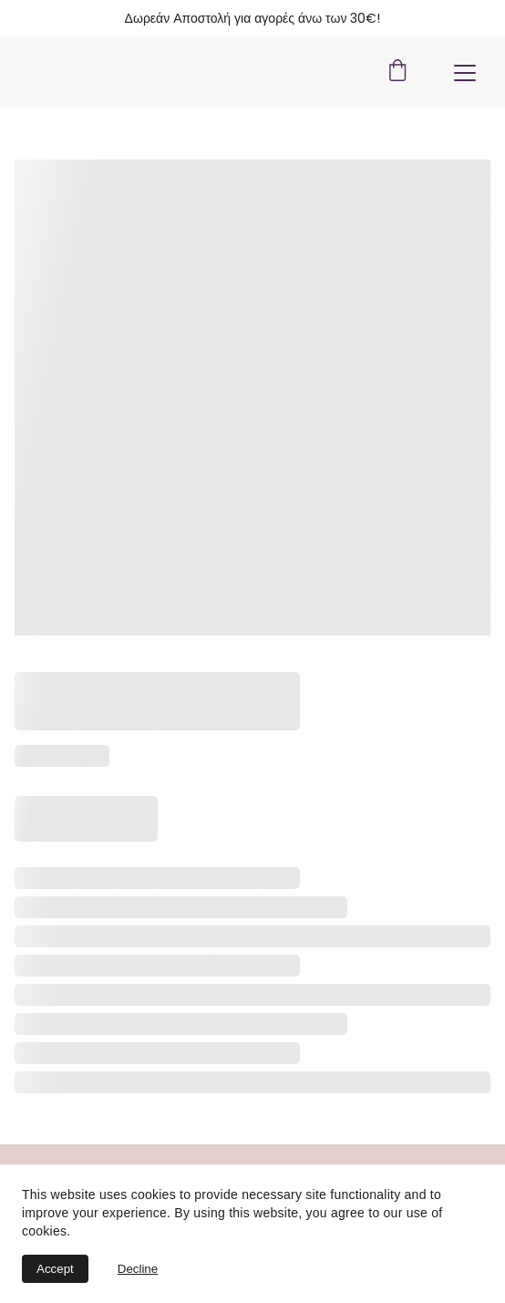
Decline (138, 1269)
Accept (55, 1269)
